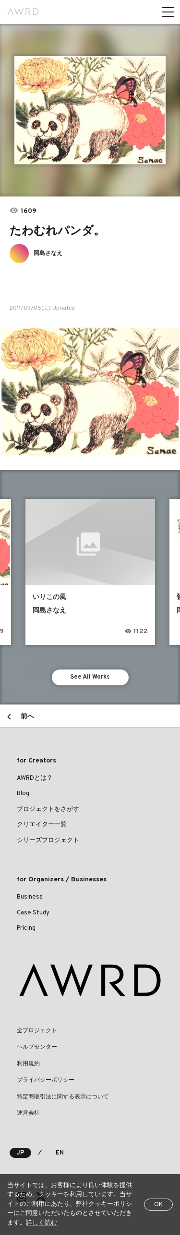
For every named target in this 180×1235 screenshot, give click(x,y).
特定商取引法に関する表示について (63, 1097)
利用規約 (28, 1064)
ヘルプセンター (37, 1047)
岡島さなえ (48, 253)
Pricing (26, 928)
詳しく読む (41, 1223)
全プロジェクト (37, 1031)
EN (60, 1153)
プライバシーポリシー (45, 1080)
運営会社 (28, 1113)
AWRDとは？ (35, 778)
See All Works (90, 677)
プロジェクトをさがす (48, 809)
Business (30, 897)
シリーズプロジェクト (48, 840)
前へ (27, 717)
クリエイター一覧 (42, 825)
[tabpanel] (90, 110)
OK (158, 1205)
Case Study (33, 913)
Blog (23, 793)
